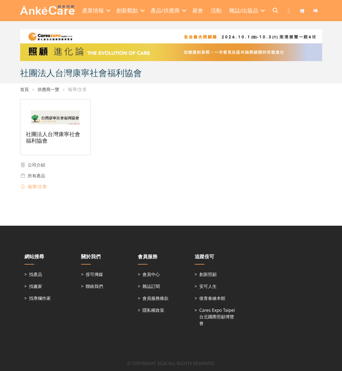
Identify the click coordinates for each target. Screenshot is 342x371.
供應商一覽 (48, 89)
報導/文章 (77, 89)
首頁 (24, 89)
